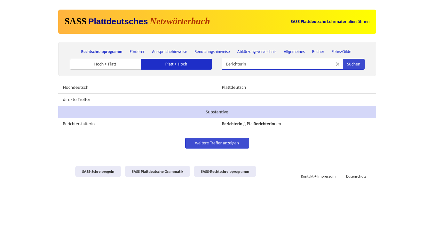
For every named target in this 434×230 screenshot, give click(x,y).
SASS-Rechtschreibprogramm (225, 171)
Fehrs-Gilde (341, 51)
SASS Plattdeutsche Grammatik (157, 171)
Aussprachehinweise (169, 51)
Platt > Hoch (176, 64)
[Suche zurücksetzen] (338, 64)
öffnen (330, 21)
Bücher (318, 51)
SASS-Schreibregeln (98, 171)
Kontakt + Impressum (318, 176)
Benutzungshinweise (212, 51)
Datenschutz (356, 176)
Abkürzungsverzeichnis (256, 51)
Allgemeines (294, 51)
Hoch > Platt (105, 64)
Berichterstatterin (79, 123)
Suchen (353, 64)
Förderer (137, 51)
